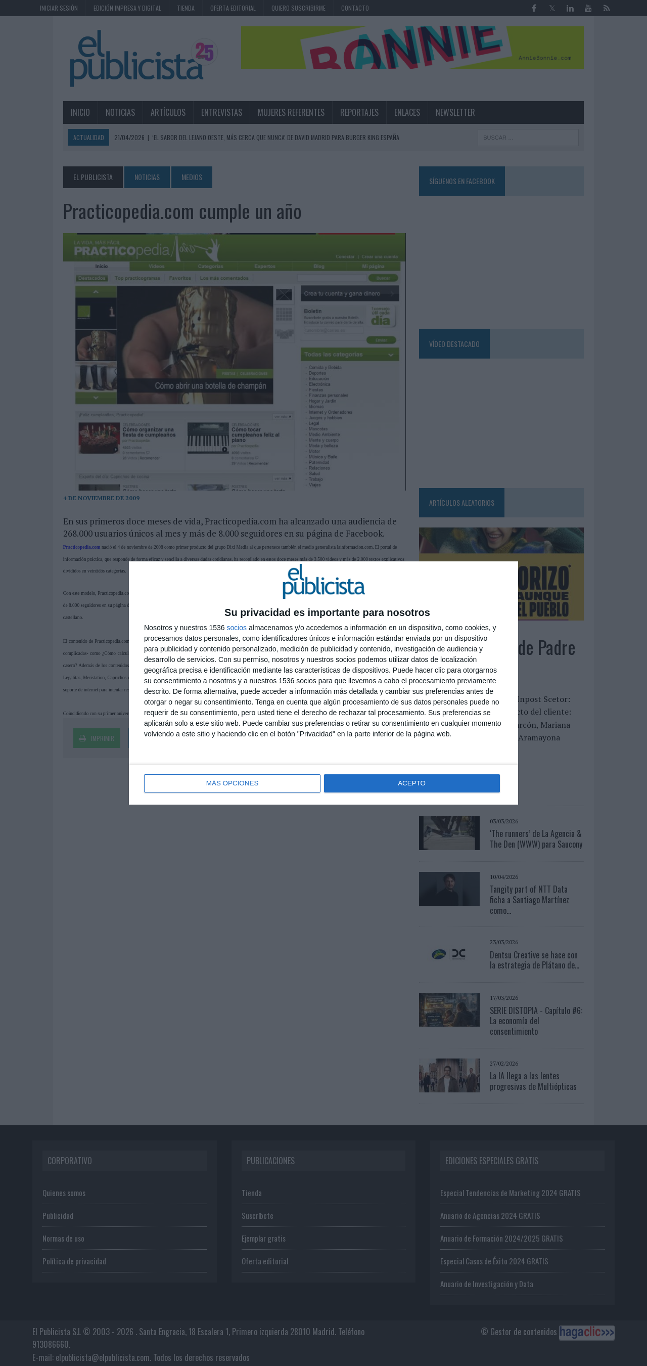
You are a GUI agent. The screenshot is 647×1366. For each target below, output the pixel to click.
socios (236, 628)
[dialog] (323, 683)
